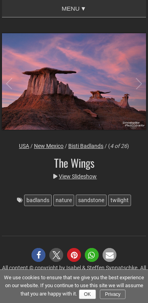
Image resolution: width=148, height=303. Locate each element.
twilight (120, 200)
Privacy (112, 294)
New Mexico (49, 146)
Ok (87, 294)
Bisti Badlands (85, 146)
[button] (38, 255)
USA (24, 146)
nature (64, 200)
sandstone (91, 200)
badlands (37, 200)
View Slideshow (78, 176)
